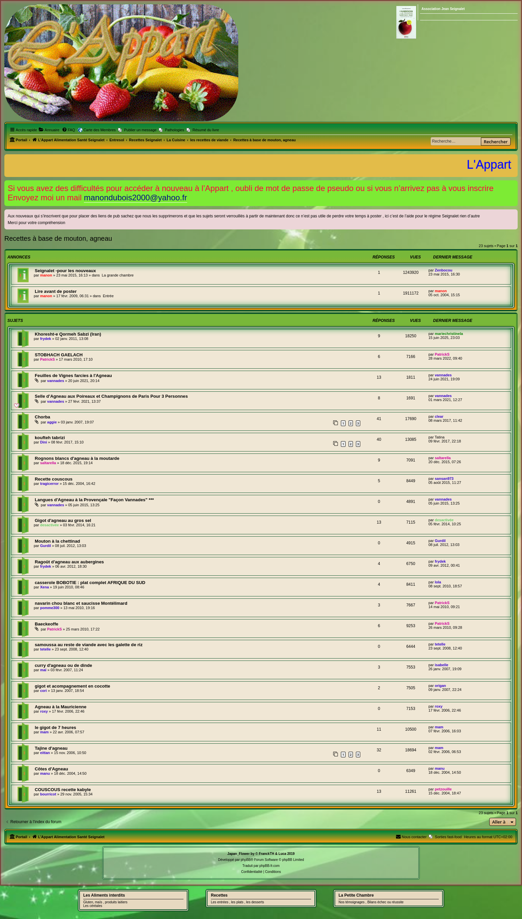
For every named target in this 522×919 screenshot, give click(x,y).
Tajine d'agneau (51, 748)
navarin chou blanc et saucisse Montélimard (81, 603)
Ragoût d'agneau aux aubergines (69, 561)
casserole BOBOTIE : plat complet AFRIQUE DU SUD (90, 582)
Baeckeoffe (46, 623)
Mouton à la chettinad (57, 541)
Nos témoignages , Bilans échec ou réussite (371, 902)
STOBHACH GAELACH (59, 354)
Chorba (42, 416)
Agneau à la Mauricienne (61, 706)
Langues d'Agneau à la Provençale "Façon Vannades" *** (94, 499)
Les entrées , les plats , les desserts (237, 902)
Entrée (108, 296)
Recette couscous (54, 479)
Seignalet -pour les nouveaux (65, 270)
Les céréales (92, 906)
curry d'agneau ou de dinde (63, 665)
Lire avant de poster (56, 291)
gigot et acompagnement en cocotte (72, 686)
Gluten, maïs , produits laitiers (105, 902)
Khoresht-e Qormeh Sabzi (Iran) (68, 334)
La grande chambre (118, 275)
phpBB (246, 860)
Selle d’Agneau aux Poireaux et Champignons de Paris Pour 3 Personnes (111, 396)
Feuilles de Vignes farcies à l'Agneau (73, 375)
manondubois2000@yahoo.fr (135, 197)
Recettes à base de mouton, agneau (58, 238)
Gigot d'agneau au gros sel (63, 520)
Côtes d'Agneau (51, 768)
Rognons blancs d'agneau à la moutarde (77, 458)
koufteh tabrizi (50, 437)
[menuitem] (49, 130)
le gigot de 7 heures (55, 727)
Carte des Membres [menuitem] (100, 130)
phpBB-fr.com (269, 866)
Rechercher (496, 142)
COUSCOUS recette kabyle (63, 789)
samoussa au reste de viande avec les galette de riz (89, 644)
